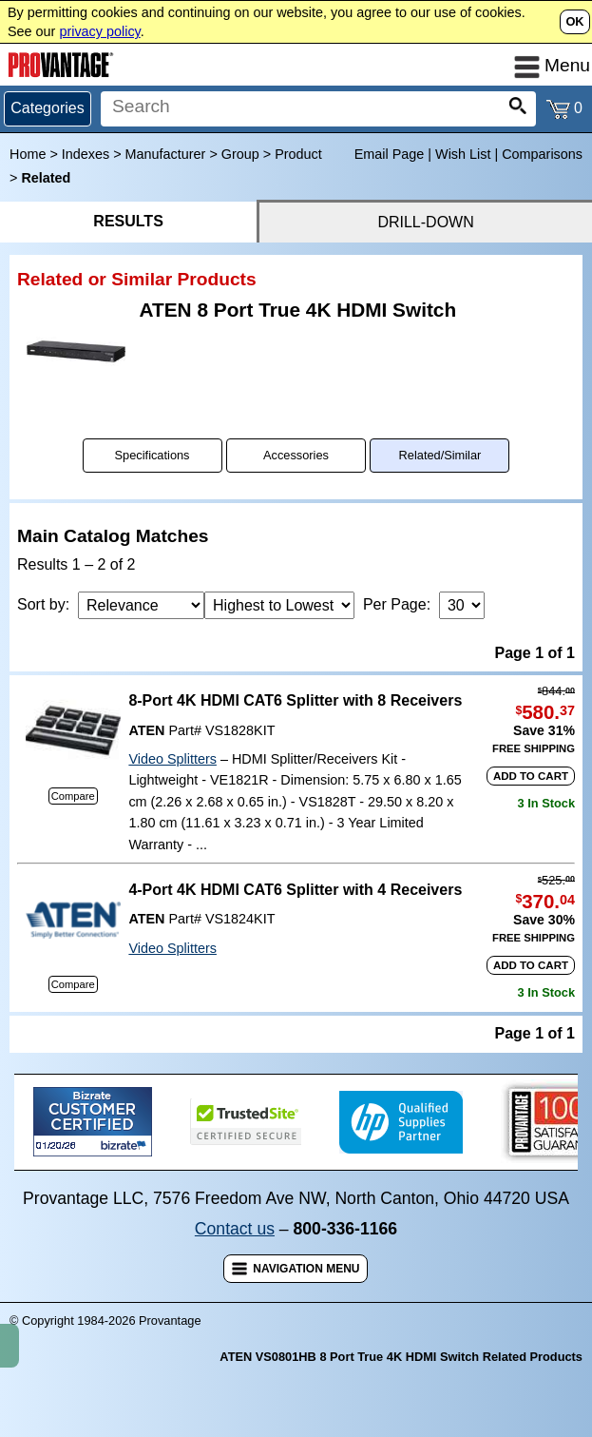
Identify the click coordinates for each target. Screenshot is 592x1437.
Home (28, 154)
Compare (73, 796)
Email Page (389, 154)
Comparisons (542, 154)
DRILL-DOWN (425, 222)
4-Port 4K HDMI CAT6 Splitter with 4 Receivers (295, 890)
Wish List (462, 154)
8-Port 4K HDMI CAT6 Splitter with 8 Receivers (295, 700)
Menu (552, 65)
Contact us (235, 1228)
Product (298, 154)
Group (240, 154)
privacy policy (99, 31)
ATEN (146, 730)
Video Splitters (172, 759)
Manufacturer (165, 154)
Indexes (85, 154)
